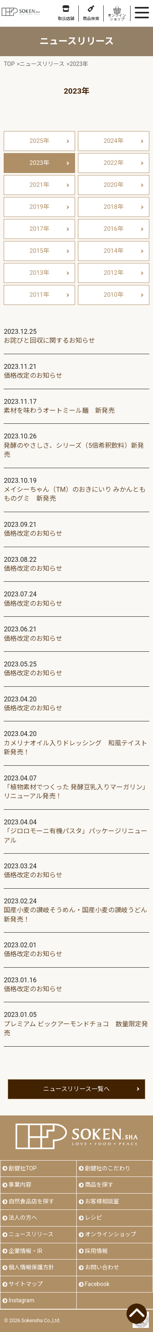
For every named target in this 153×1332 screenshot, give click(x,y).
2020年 (114, 184)
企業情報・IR (25, 1251)
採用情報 (96, 1251)
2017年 (39, 228)
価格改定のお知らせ (33, 375)
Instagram (21, 1300)
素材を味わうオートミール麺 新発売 (59, 410)
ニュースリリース (31, 1234)
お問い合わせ (102, 1267)
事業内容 (20, 1184)
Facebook (97, 1284)
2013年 (39, 272)
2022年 (114, 162)
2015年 (39, 250)
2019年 (39, 206)
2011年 (39, 294)
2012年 (114, 272)
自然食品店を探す (31, 1201)
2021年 (39, 184)
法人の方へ (23, 1217)
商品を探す (99, 1184)
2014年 (114, 250)
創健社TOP (23, 1168)
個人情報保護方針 (31, 1267)
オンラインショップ (110, 1234)
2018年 (114, 206)
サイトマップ (26, 1284)
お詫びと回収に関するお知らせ (49, 340)
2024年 (114, 141)
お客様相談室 (102, 1201)
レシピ (93, 1217)
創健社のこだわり (108, 1168)
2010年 (114, 294)
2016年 (114, 228)
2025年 (39, 141)
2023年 (39, 162)
